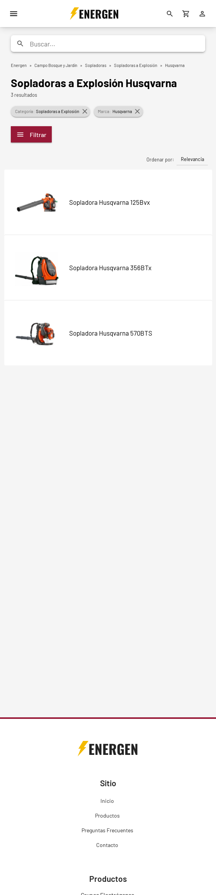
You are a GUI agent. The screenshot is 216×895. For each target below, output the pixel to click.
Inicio (107, 800)
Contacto (107, 845)
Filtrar (31, 134)
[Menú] (13, 13)
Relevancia (192, 159)
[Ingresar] (202, 13)
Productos (107, 815)
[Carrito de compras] (186, 13)
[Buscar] (170, 13)
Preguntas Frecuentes (107, 830)
